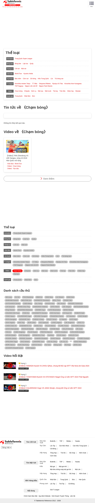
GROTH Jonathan (61, 332)
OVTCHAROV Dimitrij (13, 303)
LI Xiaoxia (63, 319)
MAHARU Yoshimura (75, 303)
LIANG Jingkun (56, 322)
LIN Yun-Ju (63, 341)
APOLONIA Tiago (11, 341)
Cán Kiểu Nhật (64, 446)
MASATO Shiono (68, 338)
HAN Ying (21, 322)
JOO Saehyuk (43, 322)
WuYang (67, 345)
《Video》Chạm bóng (13, 166)
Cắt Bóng (53, 449)
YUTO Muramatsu (54, 310)
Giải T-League (54, 490)
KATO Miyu (73, 319)
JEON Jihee (32, 322)
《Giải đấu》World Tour (14, 163)
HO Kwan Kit (67, 313)
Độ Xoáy (72, 453)
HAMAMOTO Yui (25, 326)
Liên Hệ (72, 496)
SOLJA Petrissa (67, 329)
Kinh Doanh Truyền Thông (60, 496)
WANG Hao (38, 326)
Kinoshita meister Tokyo (22, 83)
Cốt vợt (17, 68)
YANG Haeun (10, 316)
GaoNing (50, 335)
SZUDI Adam (61, 335)
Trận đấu (62, 91)
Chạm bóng (18, 91)
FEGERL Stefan (11, 338)
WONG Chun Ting (24, 307)
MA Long (9, 297)
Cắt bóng (33, 78)
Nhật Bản (27, 96)
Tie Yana (48, 345)
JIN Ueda (79, 329)
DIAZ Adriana (25, 341)
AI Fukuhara (71, 316)
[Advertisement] (47, 26)
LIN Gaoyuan (10, 307)
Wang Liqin (57, 345)
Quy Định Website (44, 496)
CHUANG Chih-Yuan (12, 313)
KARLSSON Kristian (77, 332)
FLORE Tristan (63, 326)
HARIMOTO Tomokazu (42, 300)
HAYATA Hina (49, 303)
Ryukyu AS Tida (57, 83)
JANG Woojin (82, 316)
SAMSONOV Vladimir (40, 307)
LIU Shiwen (59, 297)
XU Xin (17, 297)
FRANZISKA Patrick (56, 316)
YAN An (8, 332)
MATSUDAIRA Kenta (81, 307)
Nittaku (68, 441)
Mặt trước (48, 91)
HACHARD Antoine (78, 326)
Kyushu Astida (28, 73)
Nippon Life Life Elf (31, 86)
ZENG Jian (77, 345)
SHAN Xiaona (55, 338)
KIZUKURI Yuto (24, 319)
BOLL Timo (56, 300)
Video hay (70, 91)
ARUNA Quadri (11, 335)
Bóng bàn (18, 63)
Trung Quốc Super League (23, 58)
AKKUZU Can (73, 335)
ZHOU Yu (80, 322)
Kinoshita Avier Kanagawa (72, 83)
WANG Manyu (68, 310)
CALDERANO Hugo (24, 316)
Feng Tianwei (10, 310)
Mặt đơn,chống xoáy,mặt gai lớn (60, 469)
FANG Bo (26, 313)
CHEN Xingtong (19, 332)
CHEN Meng (27, 303)
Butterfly (52, 441)
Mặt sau (40, 91)
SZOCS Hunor (37, 345)
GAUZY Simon (51, 319)
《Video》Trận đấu (12, 168)
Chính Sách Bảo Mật (30, 496)
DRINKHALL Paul (38, 335)
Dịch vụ (33, 91)
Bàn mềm (18, 78)
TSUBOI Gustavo (83, 338)
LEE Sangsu (67, 307)
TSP (60, 441)
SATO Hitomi (55, 307)
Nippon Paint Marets (45, 86)
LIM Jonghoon (69, 322)
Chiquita (27, 91)
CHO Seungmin (24, 335)
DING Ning (49, 297)
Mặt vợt (23, 68)
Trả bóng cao (59, 78)
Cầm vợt (25, 78)
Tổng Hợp (53, 453)
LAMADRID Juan (38, 341)
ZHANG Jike (68, 300)
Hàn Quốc (82, 479)
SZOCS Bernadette (12, 329)
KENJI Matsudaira (80, 341)
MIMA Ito (39, 297)
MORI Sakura (10, 345)
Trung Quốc (19, 96)
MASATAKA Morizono (25, 310)
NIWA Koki (70, 297)
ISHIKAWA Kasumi (12, 300)
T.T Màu (34, 83)
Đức (33, 96)
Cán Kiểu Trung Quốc (80, 446)
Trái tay (55, 91)
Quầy (31, 63)
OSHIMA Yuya (40, 310)
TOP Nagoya (19, 86)
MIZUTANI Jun (26, 300)
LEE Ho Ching (52, 341)
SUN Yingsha (10, 322)
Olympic (78, 91)
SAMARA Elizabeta (41, 338)
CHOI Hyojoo (30, 348)
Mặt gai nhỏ (63, 466)
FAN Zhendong (28, 297)
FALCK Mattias (50, 326)
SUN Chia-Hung (23, 345)
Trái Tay (61, 484)
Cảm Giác (53, 456)
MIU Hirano (61, 303)
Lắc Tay (52, 446)
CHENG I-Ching (38, 319)
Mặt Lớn (77, 469)
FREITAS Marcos (46, 332)
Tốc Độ (63, 453)
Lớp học (25, 63)
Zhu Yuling (38, 303)
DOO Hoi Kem (55, 313)
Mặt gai (52, 466)
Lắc (52, 78)
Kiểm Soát (82, 453)
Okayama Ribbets (45, 83)
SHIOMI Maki (54, 329)
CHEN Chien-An (11, 326)
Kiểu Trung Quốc (43, 78)
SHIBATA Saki (79, 313)
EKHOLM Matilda (27, 329)
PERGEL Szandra (25, 338)
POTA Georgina (11, 319)
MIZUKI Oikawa (42, 329)
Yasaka (77, 441)
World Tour (18, 73)
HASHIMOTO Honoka (39, 313)
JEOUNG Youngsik (40, 316)
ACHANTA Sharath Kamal (14, 348)
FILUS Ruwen (32, 332)
